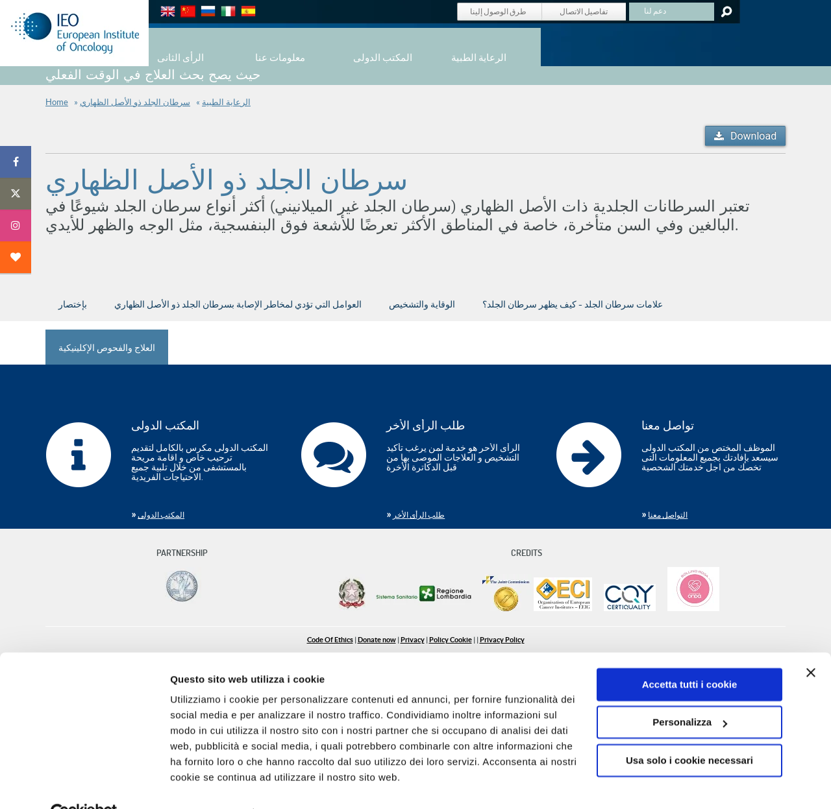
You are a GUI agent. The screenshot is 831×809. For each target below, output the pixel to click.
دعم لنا (655, 10)
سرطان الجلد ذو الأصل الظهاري (135, 102)
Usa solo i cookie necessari (689, 730)
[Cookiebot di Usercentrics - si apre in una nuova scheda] (84, 783)
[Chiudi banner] (810, 642)
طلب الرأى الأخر (419, 515)
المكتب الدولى (161, 515)
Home (56, 102)
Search (725, 11)
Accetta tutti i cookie (690, 654)
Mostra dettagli (205, 783)
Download (753, 136)
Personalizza (689, 692)
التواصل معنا (668, 515)
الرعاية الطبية (226, 102)
